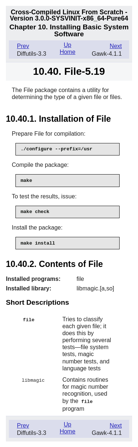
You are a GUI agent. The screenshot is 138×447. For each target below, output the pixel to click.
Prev (23, 46)
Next (116, 46)
